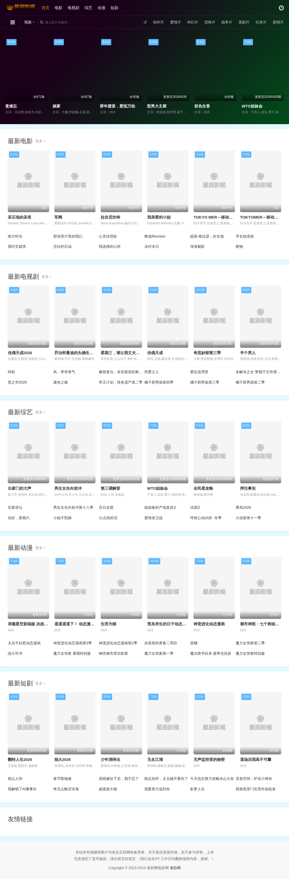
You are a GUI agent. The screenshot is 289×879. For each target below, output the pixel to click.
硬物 (239, 246)
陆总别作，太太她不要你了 (166, 778)
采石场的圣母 (19, 217)
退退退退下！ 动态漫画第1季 (79, 624)
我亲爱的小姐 (159, 217)
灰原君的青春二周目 (160, 643)
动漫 (101, 7)
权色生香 (202, 106)
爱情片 (175, 22)
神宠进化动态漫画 (209, 624)
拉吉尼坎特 (110, 217)
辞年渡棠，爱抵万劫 (117, 106)
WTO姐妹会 (252, 106)
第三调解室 (110, 488)
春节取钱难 (62, 778)
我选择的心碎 (110, 246)
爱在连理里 (199, 372)
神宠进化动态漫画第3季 (72, 643)
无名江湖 (155, 759)
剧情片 (278, 22)
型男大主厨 (156, 106)
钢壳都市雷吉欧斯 (113, 653)
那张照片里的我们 (67, 236)
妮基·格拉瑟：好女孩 (207, 236)
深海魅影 (197, 246)
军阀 (58, 217)
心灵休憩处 (108, 236)
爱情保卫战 (153, 518)
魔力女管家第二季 (250, 643)
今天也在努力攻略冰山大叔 (212, 778)
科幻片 (192, 22)
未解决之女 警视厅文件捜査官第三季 (258, 372)
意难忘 (11, 106)
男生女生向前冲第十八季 (73, 507)
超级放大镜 (108, 789)
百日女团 (106, 507)
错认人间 (15, 778)
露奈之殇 (60, 382)
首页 (45, 7)
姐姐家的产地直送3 (160, 507)
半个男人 (248, 353)
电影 (58, 7)
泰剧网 (175, 868)
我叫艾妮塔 (17, 246)
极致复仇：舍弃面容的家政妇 (121, 372)
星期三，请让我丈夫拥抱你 (124, 353)
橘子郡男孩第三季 (204, 382)
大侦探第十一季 (248, 518)
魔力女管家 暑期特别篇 (72, 653)
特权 (11, 372)
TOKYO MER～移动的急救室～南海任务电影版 (235, 217)
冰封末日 (151, 246)
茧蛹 (193, 643)
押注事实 (248, 488)
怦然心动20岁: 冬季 (206, 518)
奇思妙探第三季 (207, 353)
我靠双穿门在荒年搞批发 (256, 789)
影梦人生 (197, 789)
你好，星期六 (19, 518)
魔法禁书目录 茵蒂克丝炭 (210, 653)
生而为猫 (108, 624)
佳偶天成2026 (20, 353)
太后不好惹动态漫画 (24, 643)
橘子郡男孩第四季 (159, 382)
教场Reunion (154, 236)
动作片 (158, 22)
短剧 (114, 7)
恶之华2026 (17, 382)
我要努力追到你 (157, 789)
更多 (40, 141)
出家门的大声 (19, 488)
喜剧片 (244, 22)
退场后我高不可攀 (255, 759)
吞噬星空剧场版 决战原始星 (32, 624)
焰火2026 (62, 759)
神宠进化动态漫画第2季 (118, 643)
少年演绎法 (110, 759)
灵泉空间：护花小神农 (254, 778)
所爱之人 (151, 372)
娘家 (56, 106)
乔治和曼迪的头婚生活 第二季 (80, 353)
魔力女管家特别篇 (250, 653)
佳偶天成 (155, 353)
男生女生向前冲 (68, 488)
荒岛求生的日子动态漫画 (168, 624)
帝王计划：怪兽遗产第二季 (121, 382)
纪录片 (261, 22)
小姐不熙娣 (62, 518)
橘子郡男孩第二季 (250, 382)
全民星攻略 (203, 488)
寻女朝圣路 (245, 236)
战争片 (226, 22)
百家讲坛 (15, 507)
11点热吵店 (108, 518)
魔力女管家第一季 (159, 653)
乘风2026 (243, 507)
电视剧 (73, 7)
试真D (195, 507)
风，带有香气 (64, 372)
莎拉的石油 (62, 246)
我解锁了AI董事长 (22, 789)
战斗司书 (15, 653)
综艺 (88, 7)
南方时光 (15, 236)
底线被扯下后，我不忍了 (119, 778)
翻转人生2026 (20, 759)
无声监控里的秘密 (209, 759)
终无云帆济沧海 (66, 789)
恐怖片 (209, 22)
